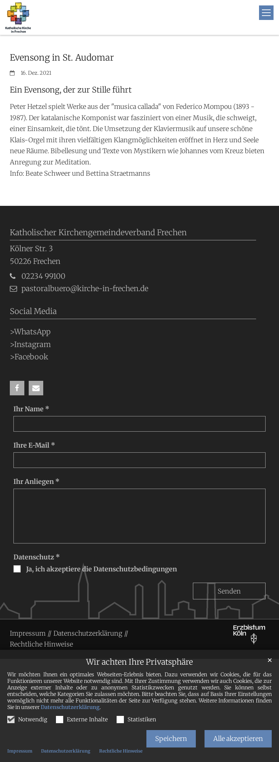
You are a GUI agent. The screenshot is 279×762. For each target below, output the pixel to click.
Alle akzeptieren (238, 738)
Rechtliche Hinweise (120, 751)
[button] (17, 388)
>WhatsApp (30, 332)
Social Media (33, 311)
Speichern (171, 738)
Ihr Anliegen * (36, 481)
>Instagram (30, 344)
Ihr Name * (31, 409)
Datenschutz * (36, 557)
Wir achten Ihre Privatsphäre (139, 662)
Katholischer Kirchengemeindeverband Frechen (98, 232)
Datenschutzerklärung (70, 707)
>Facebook (29, 357)
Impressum (19, 751)
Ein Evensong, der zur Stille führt (71, 90)
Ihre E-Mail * (34, 445)
